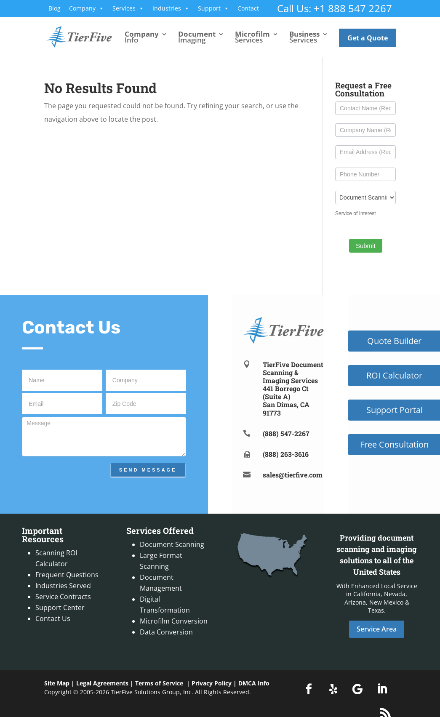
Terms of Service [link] (159, 683)
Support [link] (213, 8)
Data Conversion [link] (166, 632)
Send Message (148, 469)
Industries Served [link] (63, 585)
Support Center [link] (60, 607)
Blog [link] (54, 8)
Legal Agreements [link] (102, 683)
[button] (308, 689)
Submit (366, 245)
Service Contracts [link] (63, 596)
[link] (86, 36)
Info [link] (142, 38)
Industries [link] (170, 8)
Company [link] (86, 8)
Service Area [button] (377, 629)
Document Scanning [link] (172, 544)
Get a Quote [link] (367, 38)
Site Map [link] (56, 683)
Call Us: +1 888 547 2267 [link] (334, 8)
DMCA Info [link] (253, 683)
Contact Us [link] (52, 618)
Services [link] (128, 8)
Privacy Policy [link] (212, 683)
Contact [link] (248, 8)
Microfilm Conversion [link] (174, 621)
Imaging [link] (197, 38)
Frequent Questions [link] (67, 574)
